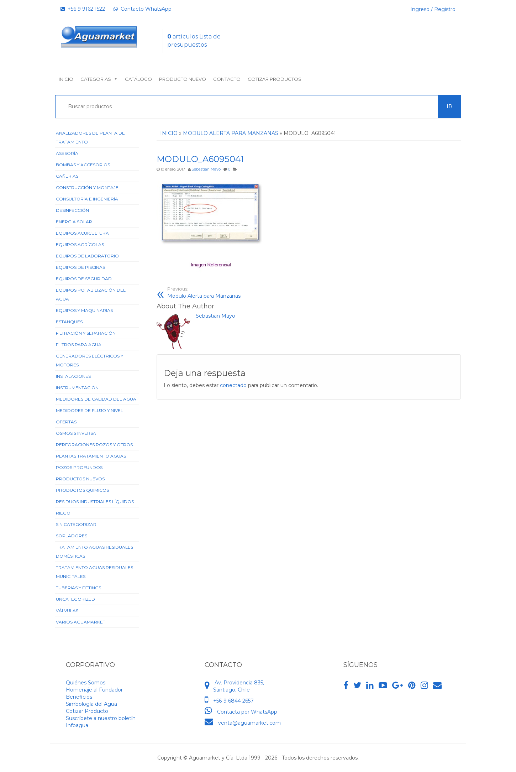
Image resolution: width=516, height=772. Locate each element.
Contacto (227, 79)
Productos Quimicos (82, 490)
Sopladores (71, 535)
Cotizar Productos (274, 79)
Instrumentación (77, 387)
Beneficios (79, 697)
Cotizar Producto (87, 711)
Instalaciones (73, 376)
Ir (449, 106)
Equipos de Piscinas (80, 267)
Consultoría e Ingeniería (87, 199)
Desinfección (72, 210)
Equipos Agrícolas (80, 244)
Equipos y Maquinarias (84, 310)
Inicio (66, 79)
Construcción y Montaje (87, 187)
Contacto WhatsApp (143, 9)
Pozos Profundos (79, 467)
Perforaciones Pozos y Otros (94, 444)
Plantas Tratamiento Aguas (91, 456)
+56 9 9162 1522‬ (82, 9)
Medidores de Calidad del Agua (96, 399)
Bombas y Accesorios (83, 164)
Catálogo (138, 79)
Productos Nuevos (80, 478)
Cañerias (67, 176)
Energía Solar (74, 221)
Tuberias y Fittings (78, 587)
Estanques (69, 321)
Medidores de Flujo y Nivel (89, 410)
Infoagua (77, 725)
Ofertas (66, 421)
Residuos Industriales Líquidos (95, 501)
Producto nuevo (182, 79)
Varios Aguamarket (80, 622)
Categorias (99, 79)
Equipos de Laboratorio (87, 256)
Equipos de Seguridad (84, 278)
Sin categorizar (76, 524)
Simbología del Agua (91, 704)
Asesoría (67, 153)
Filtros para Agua (78, 344)
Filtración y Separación (86, 333)
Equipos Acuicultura (82, 233)
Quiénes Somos (85, 682)
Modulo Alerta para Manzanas (235, 292)
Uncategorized (75, 599)
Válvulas (67, 610)
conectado (233, 385)
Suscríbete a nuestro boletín (101, 718)
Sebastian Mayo (206, 169)
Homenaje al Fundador (94, 690)
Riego (63, 513)
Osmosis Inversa (76, 433)
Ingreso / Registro (433, 9)
